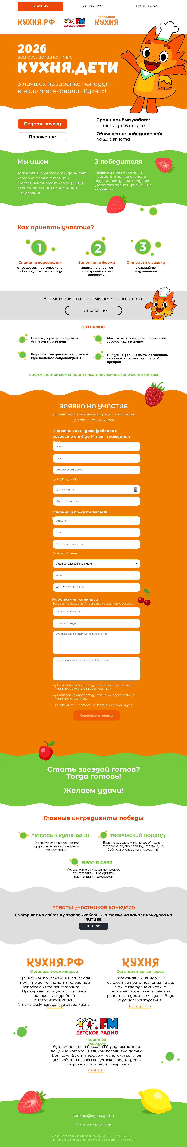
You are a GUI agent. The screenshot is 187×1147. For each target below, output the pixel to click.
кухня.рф (54, 1006)
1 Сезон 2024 (146, 6)
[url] (96, 611)
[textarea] (96, 642)
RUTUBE (93, 919)
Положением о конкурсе (114, 705)
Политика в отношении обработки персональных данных (93, 1139)
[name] (96, 446)
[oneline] (96, 501)
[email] (96, 575)
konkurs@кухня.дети (93, 1115)
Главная (40, 6)
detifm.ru (96, 1070)
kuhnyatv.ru (140, 1006)
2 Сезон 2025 (93, 6)
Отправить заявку (96, 715)
